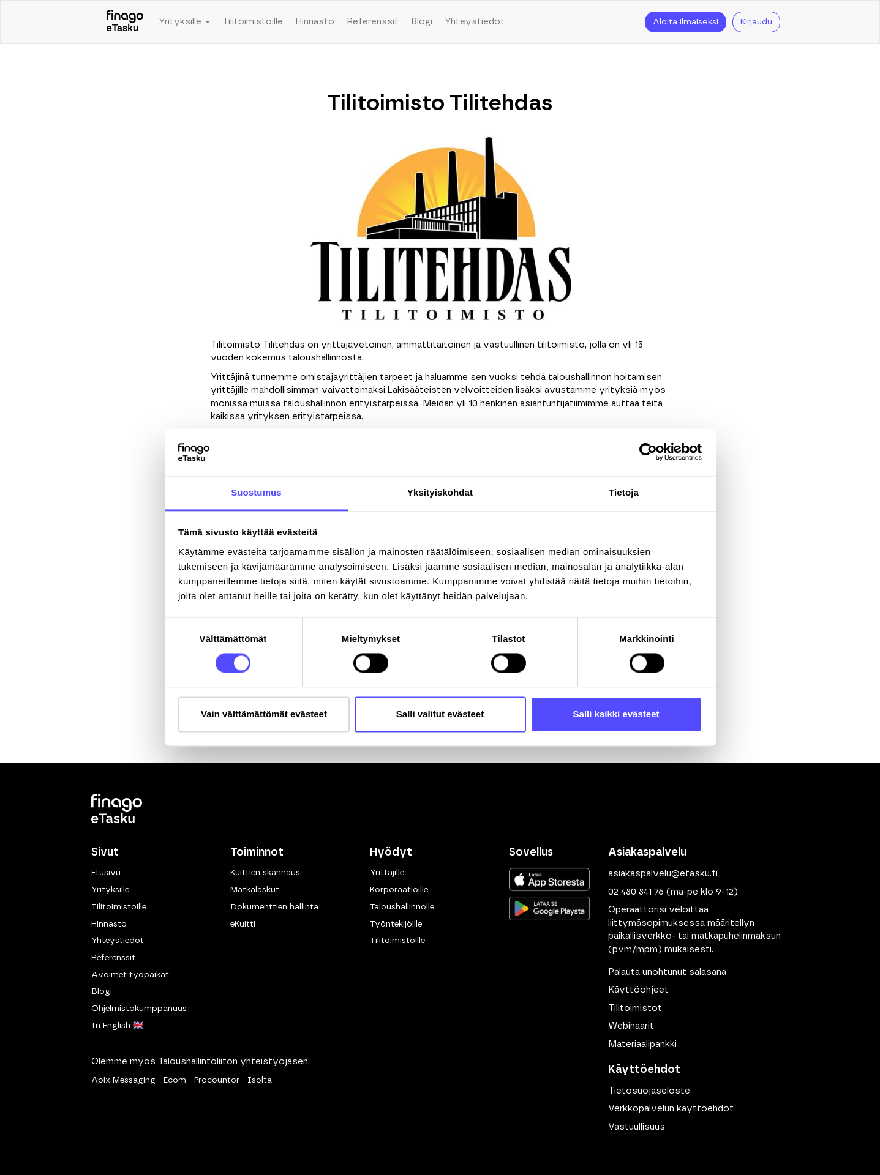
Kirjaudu (756, 22)
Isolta (259, 1080)
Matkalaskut (254, 890)
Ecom (175, 1080)
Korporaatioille (399, 890)
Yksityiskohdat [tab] (440, 492)
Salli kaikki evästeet (616, 714)
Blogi (421, 21)
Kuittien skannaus (265, 872)
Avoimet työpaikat (130, 975)
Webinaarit (631, 1026)
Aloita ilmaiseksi (685, 22)
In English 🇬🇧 (117, 1025)
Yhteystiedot (475, 21)
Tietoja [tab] (624, 492)
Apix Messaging (123, 1080)
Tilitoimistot (635, 1008)
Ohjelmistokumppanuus (139, 1008)
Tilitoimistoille (252, 21)
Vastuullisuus (636, 1127)
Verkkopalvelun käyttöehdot (671, 1108)
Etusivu (106, 872)
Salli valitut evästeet (440, 714)
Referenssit (373, 21)
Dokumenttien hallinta (274, 907)
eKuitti (242, 924)
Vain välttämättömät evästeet (264, 714)
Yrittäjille (387, 872)
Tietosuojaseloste (649, 1090)
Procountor (216, 1080)
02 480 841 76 (636, 892)
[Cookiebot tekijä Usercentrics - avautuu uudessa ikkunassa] (648, 452)
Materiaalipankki (642, 1044)
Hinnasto (314, 21)
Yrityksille (110, 890)
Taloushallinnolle (402, 907)
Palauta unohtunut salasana (667, 972)
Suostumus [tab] (256, 492)
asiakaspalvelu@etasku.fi (663, 873)
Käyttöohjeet (638, 989)
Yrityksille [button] (184, 21)
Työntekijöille (396, 924)
